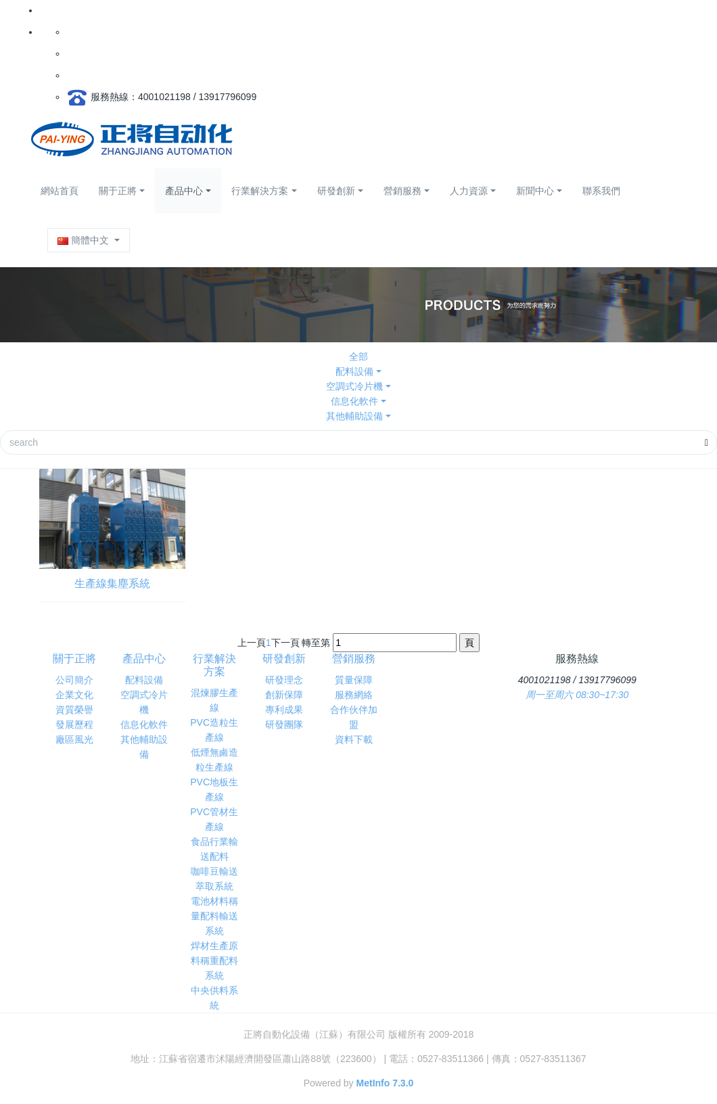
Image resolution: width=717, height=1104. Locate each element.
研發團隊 (284, 724)
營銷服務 (402, 190)
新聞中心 (535, 190)
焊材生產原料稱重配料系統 (214, 960)
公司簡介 (74, 679)
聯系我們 (601, 190)
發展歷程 (74, 724)
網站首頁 (59, 190)
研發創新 (336, 190)
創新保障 (284, 694)
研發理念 (284, 679)
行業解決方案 (259, 190)
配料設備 (354, 371)
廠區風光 (74, 739)
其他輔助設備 (354, 416)
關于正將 (118, 190)
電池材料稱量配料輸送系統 (214, 916)
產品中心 (184, 190)
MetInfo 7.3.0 (385, 1083)
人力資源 (469, 190)
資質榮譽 (74, 709)
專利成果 (284, 709)
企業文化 (74, 694)
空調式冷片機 (354, 386)
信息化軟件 (354, 401)
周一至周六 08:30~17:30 (577, 694)
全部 (358, 356)
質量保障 (354, 679)
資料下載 (354, 739)
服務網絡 (354, 694)
